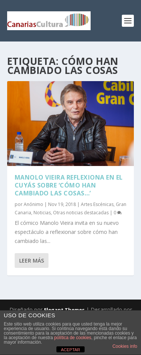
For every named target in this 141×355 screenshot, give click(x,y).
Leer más (31, 260)
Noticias (42, 212)
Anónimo (33, 204)
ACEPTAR (70, 349)
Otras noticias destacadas (81, 212)
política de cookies (72, 337)
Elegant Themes (64, 309)
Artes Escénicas (97, 204)
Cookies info (124, 346)
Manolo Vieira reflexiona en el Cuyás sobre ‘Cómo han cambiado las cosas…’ (69, 185)
